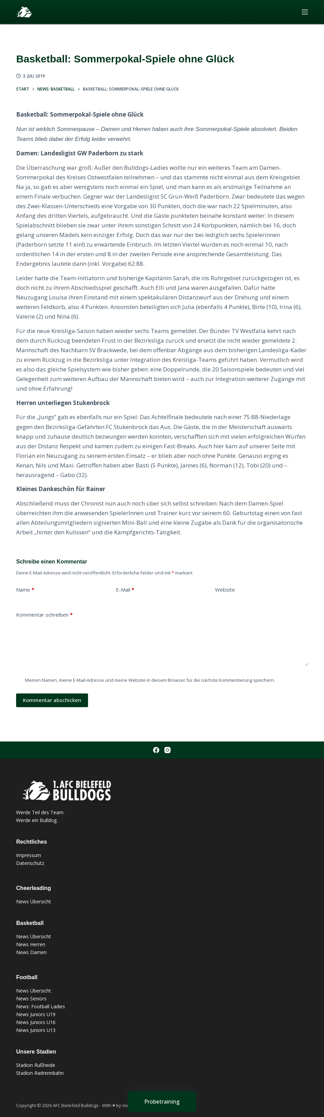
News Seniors (31, 998)
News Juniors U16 (35, 1022)
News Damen (31, 952)
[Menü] (305, 12)
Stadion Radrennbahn (40, 1073)
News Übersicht (33, 901)
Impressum (28, 855)
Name (25, 589)
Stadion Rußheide (35, 1065)
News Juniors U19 (35, 1014)
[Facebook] (156, 750)
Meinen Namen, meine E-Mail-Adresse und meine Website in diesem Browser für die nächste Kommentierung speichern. (150, 680)
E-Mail (125, 589)
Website (225, 589)
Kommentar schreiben (44, 614)
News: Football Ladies (40, 1006)
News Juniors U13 (35, 1030)
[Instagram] (167, 750)
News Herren (30, 944)
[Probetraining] (162, 1101)
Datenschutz (30, 863)
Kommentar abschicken (52, 700)
